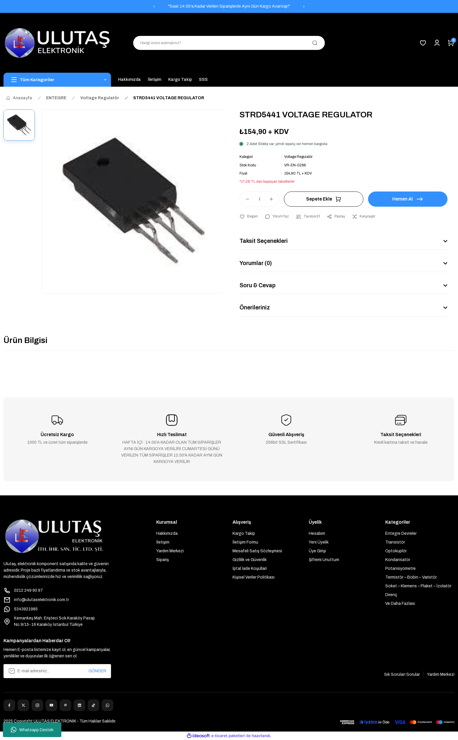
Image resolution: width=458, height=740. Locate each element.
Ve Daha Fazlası (400, 603)
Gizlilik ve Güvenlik (250, 559)
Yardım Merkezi (170, 551)
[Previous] (154, 6)
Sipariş (162, 559)
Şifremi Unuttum (324, 559)
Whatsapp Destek (32, 730)
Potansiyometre (400, 568)
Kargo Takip (244, 533)
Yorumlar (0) (256, 263)
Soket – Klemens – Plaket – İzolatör (418, 586)
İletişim (162, 542)
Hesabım (317, 533)
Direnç (391, 594)
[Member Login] (436, 42)
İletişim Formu (245, 542)
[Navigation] (57, 80)
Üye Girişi (317, 551)
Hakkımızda (167, 533)
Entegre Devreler (401, 533)
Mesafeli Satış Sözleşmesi (257, 551)
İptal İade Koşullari (250, 568)
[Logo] (57, 43)
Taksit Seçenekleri (264, 241)
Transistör (395, 542)
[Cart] (450, 42)
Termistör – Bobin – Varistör (411, 577)
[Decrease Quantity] (245, 198)
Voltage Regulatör (298, 157)
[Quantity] (259, 198)
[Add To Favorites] (249, 216)
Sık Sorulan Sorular (402, 674)
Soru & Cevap (258, 285)
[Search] (229, 43)
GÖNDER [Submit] (97, 670)
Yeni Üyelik (319, 542)
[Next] (304, 6)
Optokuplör (396, 551)
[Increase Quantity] (274, 198)
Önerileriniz (255, 307)
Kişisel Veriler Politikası (254, 577)
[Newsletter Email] (57, 671)
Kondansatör (397, 559)
